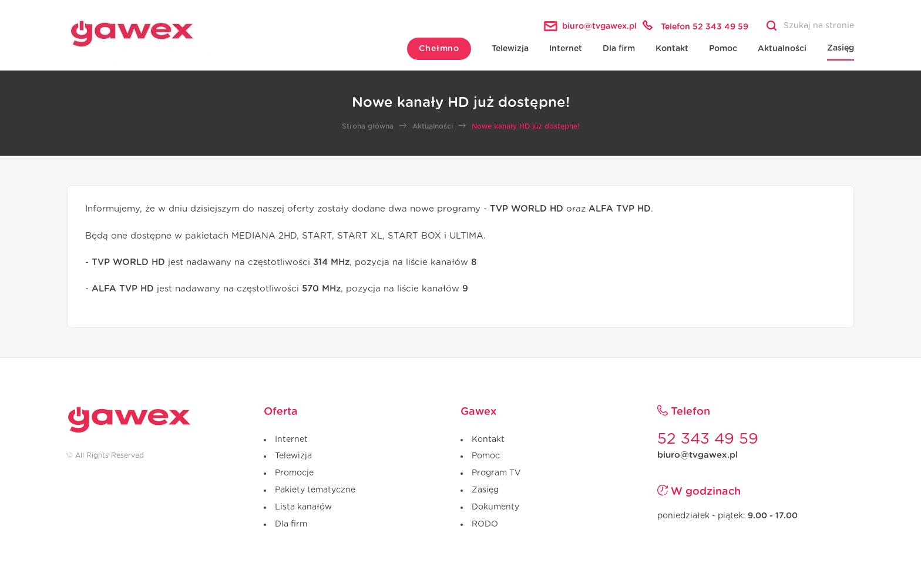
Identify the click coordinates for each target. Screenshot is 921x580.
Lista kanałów (303, 507)
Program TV (496, 473)
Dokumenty (495, 507)
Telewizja (510, 49)
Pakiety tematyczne (315, 490)
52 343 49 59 (707, 439)
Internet (565, 49)
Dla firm (619, 49)
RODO (485, 524)
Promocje (294, 473)
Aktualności (782, 49)
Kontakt (672, 49)
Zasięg (840, 48)
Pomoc (723, 49)
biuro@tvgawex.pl (697, 455)
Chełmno (439, 49)
